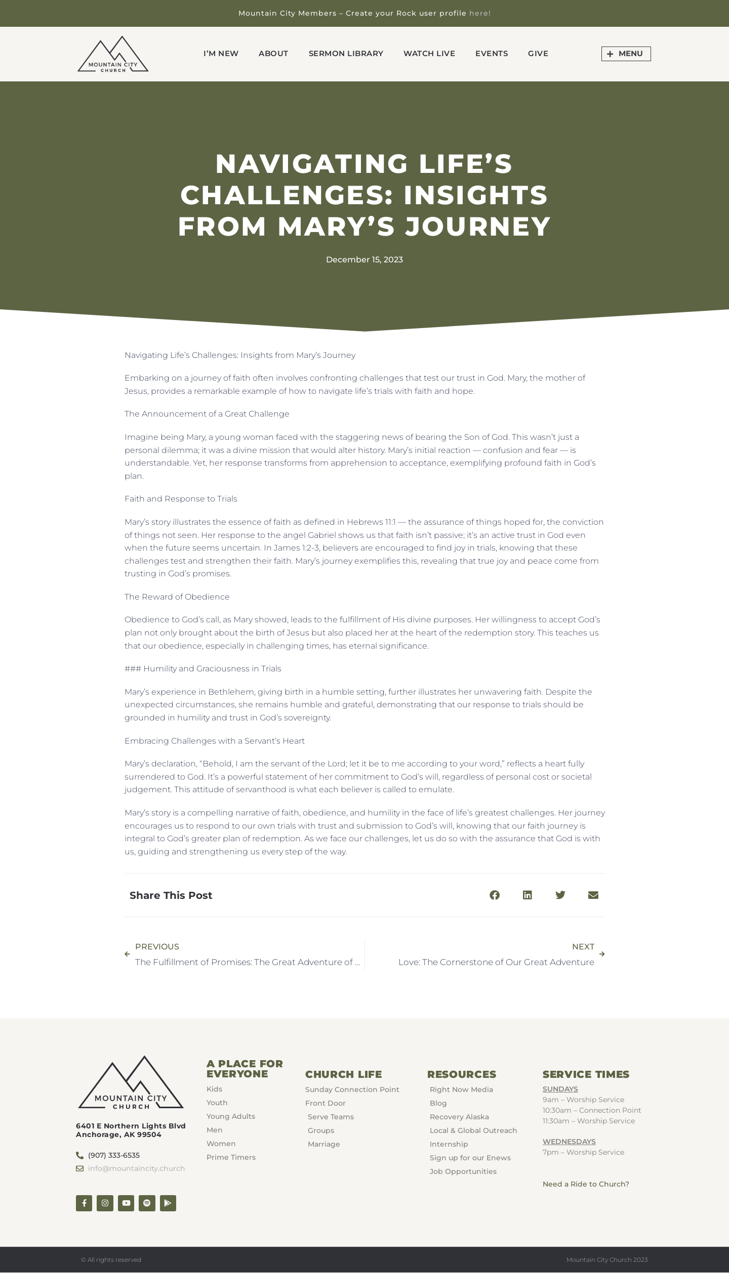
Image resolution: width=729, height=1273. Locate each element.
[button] (494, 895)
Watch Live (430, 54)
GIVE (539, 54)
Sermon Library (346, 54)
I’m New (221, 54)
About (274, 54)
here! (480, 13)
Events (492, 54)
